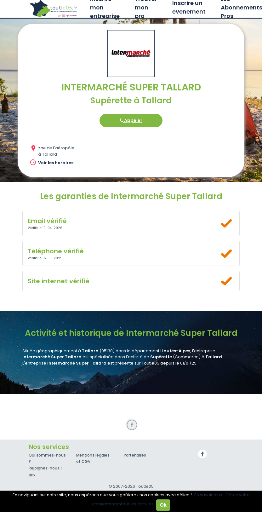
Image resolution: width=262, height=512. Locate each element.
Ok (163, 505)
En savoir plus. (208, 495)
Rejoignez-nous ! (45, 468)
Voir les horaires (55, 163)
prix (32, 475)
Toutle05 (53, 9)
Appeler (131, 120)
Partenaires (135, 455)
